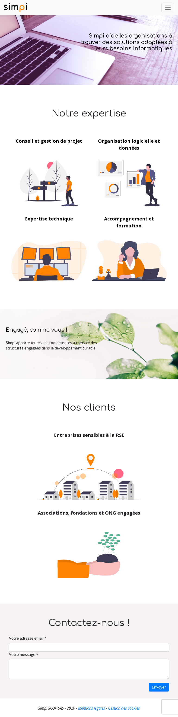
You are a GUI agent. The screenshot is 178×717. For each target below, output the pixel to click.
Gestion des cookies (124, 708)
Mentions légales (91, 708)
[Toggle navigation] (167, 7)
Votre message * (23, 654)
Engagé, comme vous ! (36, 330)
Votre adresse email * (28, 638)
